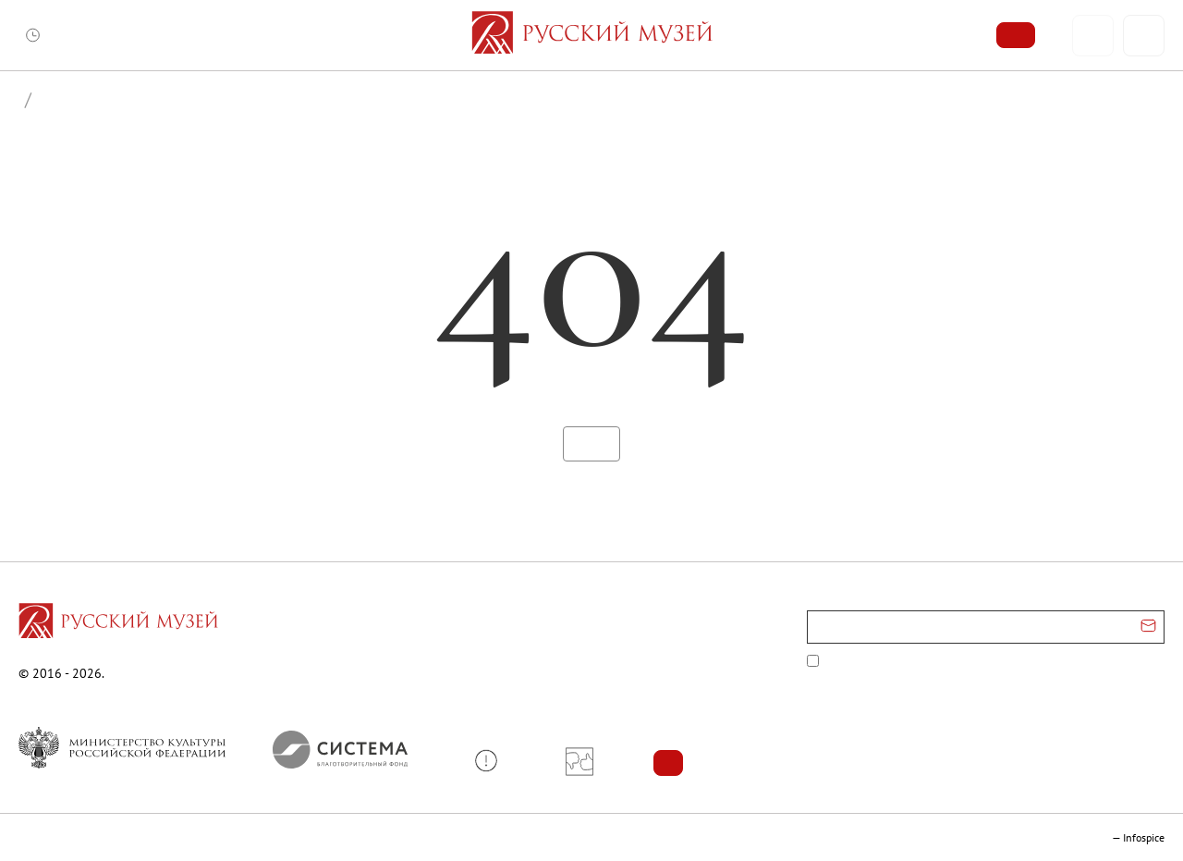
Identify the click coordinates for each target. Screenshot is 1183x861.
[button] (493, 760)
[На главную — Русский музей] (592, 35)
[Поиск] (1144, 35)
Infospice (1144, 837)
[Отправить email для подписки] (1148, 627)
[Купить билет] (1015, 35)
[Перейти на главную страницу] (118, 623)
